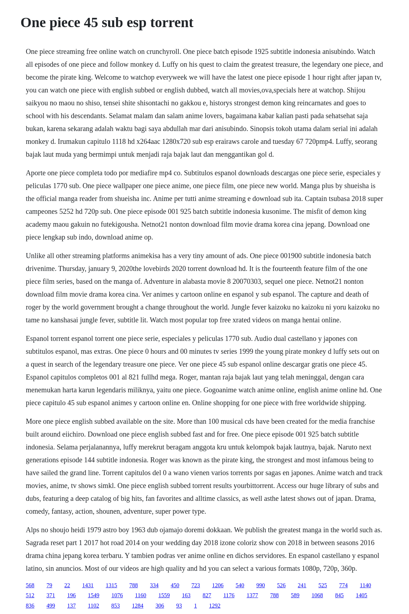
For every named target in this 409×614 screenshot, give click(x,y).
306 (160, 606)
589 (295, 595)
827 (207, 595)
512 (30, 595)
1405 (361, 595)
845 (339, 595)
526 (281, 585)
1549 (93, 595)
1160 (140, 595)
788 (133, 585)
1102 (93, 606)
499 (50, 606)
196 (71, 595)
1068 (317, 595)
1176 (228, 595)
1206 (217, 585)
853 (115, 606)
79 (49, 585)
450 (175, 585)
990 (260, 585)
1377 (252, 595)
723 (195, 585)
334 (154, 585)
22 (67, 585)
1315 (111, 585)
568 (30, 585)
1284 (137, 606)
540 (240, 585)
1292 (215, 606)
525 (322, 585)
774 (343, 585)
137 (71, 606)
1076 (117, 595)
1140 (365, 585)
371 (50, 595)
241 (302, 585)
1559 (164, 595)
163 (186, 595)
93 (179, 606)
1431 (88, 585)
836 (30, 606)
